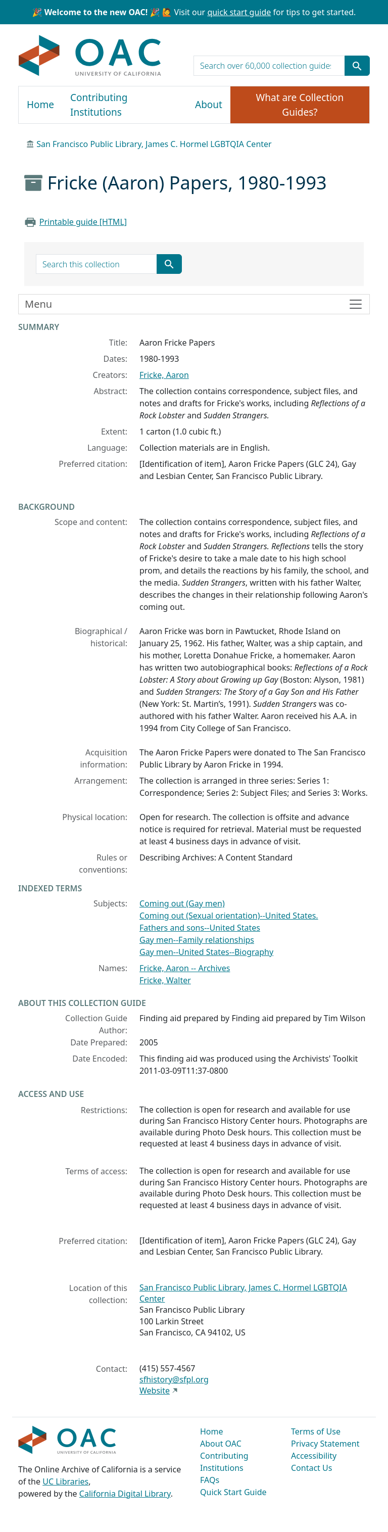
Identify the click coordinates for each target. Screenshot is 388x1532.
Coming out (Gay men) (182, 903)
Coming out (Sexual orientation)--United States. (228, 915)
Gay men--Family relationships (196, 939)
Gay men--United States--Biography (206, 951)
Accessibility (313, 1455)
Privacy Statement (325, 1443)
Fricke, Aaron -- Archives (184, 968)
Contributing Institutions (98, 105)
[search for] (269, 66)
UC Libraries (65, 1481)
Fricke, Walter (165, 980)
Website (154, 1390)
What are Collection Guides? (300, 105)
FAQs (209, 1480)
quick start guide (239, 12)
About (208, 104)
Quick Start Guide (233, 1492)
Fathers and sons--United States (199, 927)
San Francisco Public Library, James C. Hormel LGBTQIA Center (154, 144)
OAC (90, 56)
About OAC (220, 1443)
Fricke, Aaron (164, 374)
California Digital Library (125, 1493)
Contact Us (311, 1467)
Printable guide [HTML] (83, 221)
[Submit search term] (357, 66)
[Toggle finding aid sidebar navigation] (194, 304)
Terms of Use (316, 1431)
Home (40, 104)
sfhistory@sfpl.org (174, 1379)
